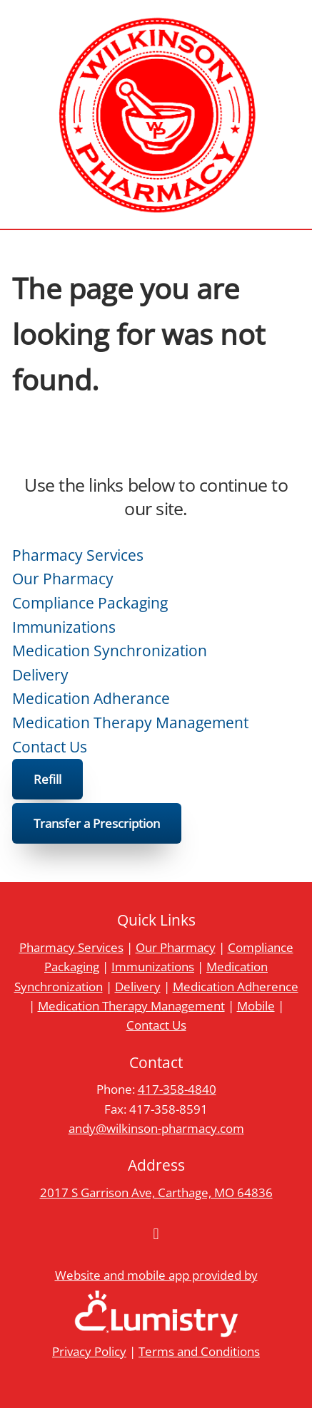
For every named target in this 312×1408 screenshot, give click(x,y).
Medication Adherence (235, 986)
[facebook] (156, 1234)
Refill (47, 778)
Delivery (40, 674)
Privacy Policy (89, 1351)
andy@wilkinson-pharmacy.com (156, 1128)
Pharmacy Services (78, 555)
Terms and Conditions (199, 1351)
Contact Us (49, 746)
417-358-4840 (177, 1088)
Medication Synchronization (109, 650)
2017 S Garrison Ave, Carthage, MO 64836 (156, 1192)
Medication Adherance (91, 698)
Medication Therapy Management (130, 722)
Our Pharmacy (63, 578)
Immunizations (64, 627)
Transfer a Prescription (97, 823)
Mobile (256, 1005)
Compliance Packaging (90, 603)
